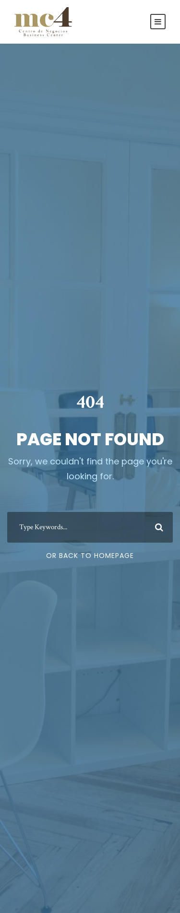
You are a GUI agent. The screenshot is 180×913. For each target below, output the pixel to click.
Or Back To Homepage (90, 555)
